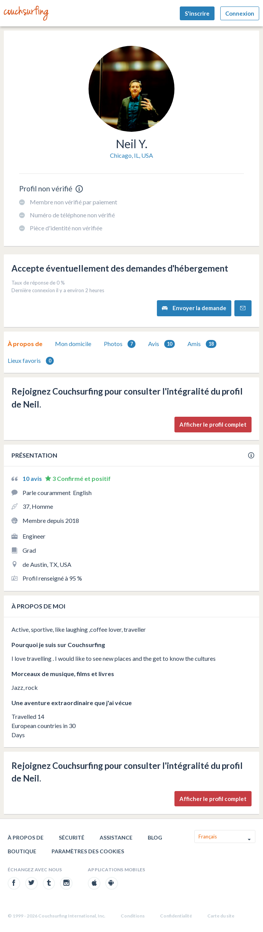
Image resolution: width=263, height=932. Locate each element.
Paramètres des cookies (88, 851)
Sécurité (71, 837)
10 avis (33, 478)
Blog (155, 837)
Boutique (22, 851)
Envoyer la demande (194, 308)
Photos (120, 344)
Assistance (116, 837)
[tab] (25, 343)
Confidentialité (176, 916)
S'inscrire (197, 13)
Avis (161, 344)
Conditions (133, 916)
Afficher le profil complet (213, 424)
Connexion (239, 13)
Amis (201, 344)
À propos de (25, 343)
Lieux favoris (31, 361)
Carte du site (220, 916)
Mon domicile (73, 343)
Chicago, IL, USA (131, 155)
